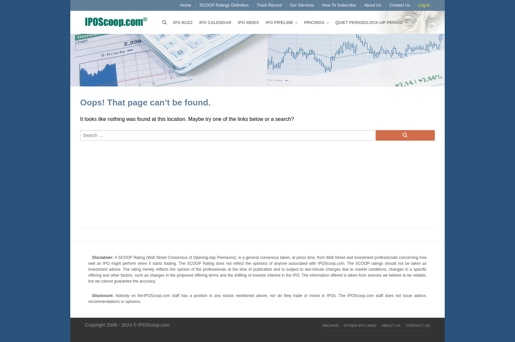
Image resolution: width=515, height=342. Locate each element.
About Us (372, 5)
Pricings (314, 22)
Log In (424, 5)
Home (185, 5)
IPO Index (248, 22)
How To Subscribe (339, 5)
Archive (330, 326)
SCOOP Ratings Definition (224, 5)
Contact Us (400, 5)
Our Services (302, 5)
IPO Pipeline (279, 22)
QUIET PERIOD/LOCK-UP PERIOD (369, 22)
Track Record (269, 5)
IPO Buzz (183, 22)
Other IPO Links (360, 326)
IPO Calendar (215, 22)
